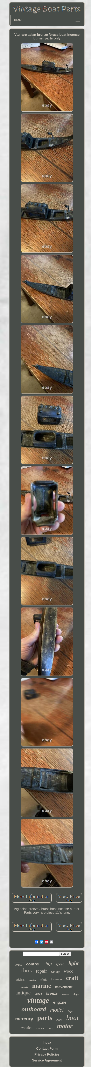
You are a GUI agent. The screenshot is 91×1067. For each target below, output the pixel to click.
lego (70, 1011)
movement (63, 987)
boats (24, 987)
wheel (38, 994)
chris (26, 970)
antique (23, 992)
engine (59, 1003)
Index (47, 1042)
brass (18, 964)
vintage (38, 1000)
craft (72, 978)
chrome (40, 1028)
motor (65, 1026)
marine (41, 985)
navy (51, 1028)
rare (59, 1019)
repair (41, 971)
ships (75, 994)
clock (44, 979)
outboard (33, 1009)
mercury (24, 1018)
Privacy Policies (47, 1054)
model (57, 1010)
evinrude (65, 994)
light (73, 963)
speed (60, 964)
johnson (56, 979)
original (20, 979)
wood (69, 971)
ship (47, 963)
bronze (52, 993)
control (32, 964)
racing (55, 972)
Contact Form (47, 1048)
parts (44, 1017)
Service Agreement (47, 1060)
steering (32, 980)
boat (72, 1017)
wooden (26, 1028)
